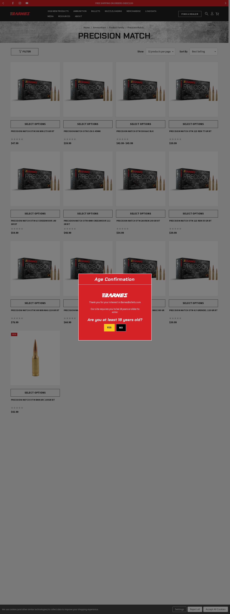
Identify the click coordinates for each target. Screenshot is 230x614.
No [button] (121, 328)
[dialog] (115, 306)
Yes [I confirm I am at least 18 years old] (109, 327)
